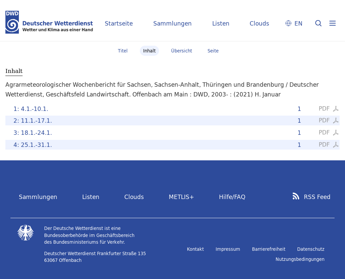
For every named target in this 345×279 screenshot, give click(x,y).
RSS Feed (317, 197)
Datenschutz (310, 249)
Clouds (259, 23)
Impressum (228, 249)
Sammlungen (172, 23)
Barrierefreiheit (268, 249)
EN (298, 23)
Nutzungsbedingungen (300, 259)
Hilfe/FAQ (232, 197)
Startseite (119, 23)
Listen (220, 23)
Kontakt (195, 249)
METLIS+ (181, 197)
